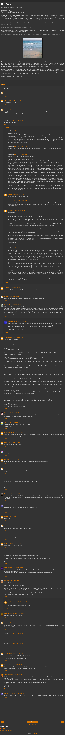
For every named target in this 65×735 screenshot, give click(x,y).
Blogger (35, 733)
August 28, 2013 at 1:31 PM (17, 525)
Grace (5, 422)
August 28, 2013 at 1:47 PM (16, 535)
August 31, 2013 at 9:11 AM (17, 653)
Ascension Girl (11, 321)
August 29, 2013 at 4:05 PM (17, 613)
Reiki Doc (6, 304)
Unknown (10, 194)
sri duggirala (7, 432)
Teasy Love (7, 567)
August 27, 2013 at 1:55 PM (15, 296)
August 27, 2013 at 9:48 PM (14, 442)
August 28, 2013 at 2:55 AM (14, 493)
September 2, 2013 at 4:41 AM (15, 674)
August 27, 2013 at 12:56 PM (14, 100)
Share (3, 84)
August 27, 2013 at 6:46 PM (13, 422)
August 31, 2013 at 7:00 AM (20, 200)
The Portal (6, 4)
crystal (5, 100)
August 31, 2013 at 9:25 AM (21, 210)
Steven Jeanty (7, 109)
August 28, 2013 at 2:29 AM (16, 478)
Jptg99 (5, 442)
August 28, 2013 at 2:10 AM (13, 468)
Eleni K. (6, 674)
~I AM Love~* (7, 613)
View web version (33, 724)
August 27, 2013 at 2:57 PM (21, 321)
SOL (5, 412)
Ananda (6, 451)
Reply (5, 96)
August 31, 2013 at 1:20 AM (16, 643)
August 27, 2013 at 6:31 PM (13, 412)
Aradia (5, 493)
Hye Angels (7, 337)
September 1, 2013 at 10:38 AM (16, 664)
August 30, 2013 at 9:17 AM (20, 154)
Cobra (3, 728)
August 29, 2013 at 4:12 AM (16, 567)
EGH (5, 459)
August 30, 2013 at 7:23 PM (19, 194)
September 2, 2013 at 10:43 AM (21, 247)
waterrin (6, 543)
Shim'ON (6, 516)
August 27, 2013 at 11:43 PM (14, 451)
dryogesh (6, 664)
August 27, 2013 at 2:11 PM (15, 304)
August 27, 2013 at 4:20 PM (20, 130)
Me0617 (6, 287)
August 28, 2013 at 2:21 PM (15, 543)
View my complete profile (6, 730)
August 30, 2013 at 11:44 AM (15, 622)
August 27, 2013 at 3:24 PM (16, 337)
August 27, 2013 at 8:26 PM (17, 432)
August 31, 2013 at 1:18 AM (16, 633)
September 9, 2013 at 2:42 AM (17, 693)
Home (32, 721)
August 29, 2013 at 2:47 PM (13, 580)
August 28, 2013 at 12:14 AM (13, 459)
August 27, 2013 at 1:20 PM (16, 120)
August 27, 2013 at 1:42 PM (14, 287)
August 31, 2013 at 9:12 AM (21, 601)
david (5, 468)
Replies (7, 127)
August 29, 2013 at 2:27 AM (16, 552)
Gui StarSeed (11, 210)
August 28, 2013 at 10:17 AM (20, 146)
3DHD (5, 580)
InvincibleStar (7, 525)
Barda (5, 92)
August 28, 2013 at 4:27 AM (16, 505)
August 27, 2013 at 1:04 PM (17, 109)
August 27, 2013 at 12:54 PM (14, 92)
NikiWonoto (7, 505)
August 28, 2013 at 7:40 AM (15, 516)
